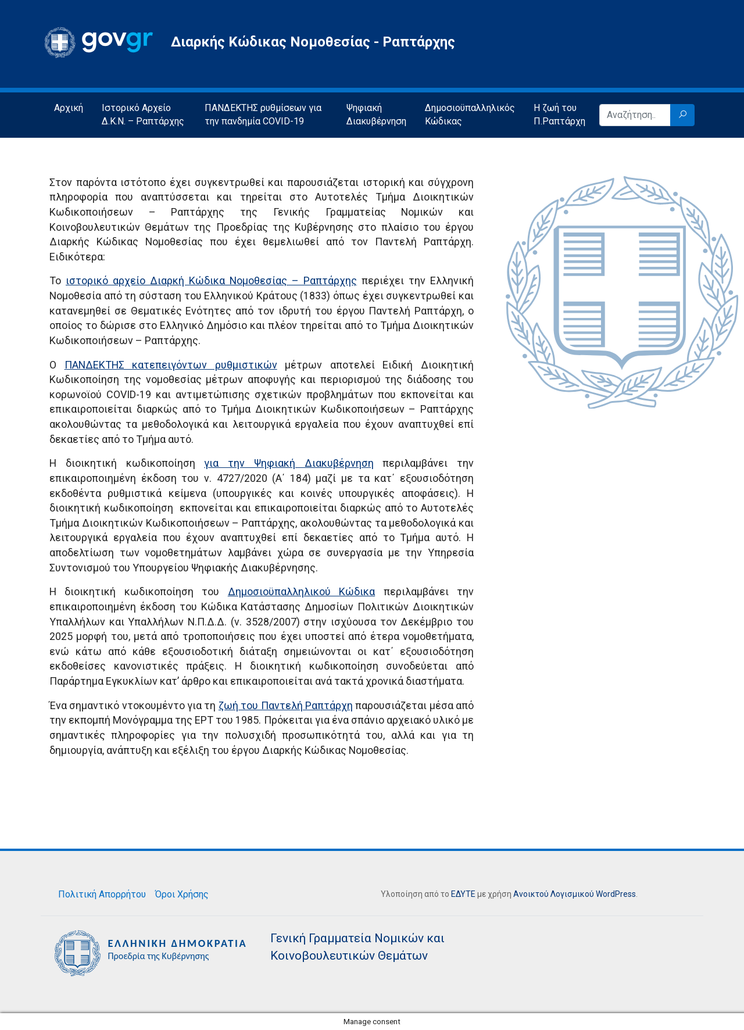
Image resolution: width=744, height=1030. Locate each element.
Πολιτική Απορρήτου (102, 894)
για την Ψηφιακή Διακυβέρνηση (288, 463)
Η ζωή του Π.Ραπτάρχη (559, 114)
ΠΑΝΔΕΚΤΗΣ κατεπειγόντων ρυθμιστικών (171, 365)
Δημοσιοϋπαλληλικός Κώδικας (470, 114)
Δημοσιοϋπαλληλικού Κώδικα (301, 591)
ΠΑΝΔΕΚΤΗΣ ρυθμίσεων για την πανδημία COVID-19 (263, 114)
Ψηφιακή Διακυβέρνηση (376, 114)
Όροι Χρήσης (182, 894)
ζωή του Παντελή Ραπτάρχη (286, 705)
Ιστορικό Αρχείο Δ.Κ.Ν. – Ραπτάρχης (143, 114)
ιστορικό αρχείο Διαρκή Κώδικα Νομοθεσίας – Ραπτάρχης (211, 280)
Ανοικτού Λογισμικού (553, 894)
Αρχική (68, 107)
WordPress (616, 894)
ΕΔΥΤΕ (463, 894)
